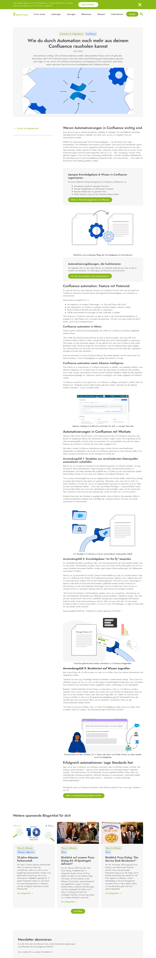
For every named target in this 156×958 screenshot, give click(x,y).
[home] (20, 14)
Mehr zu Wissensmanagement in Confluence (90, 199)
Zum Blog (78, 911)
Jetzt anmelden (88, 4)
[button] (56, 14)
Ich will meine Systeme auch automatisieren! (90, 276)
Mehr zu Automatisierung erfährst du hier (83, 795)
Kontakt (132, 14)
